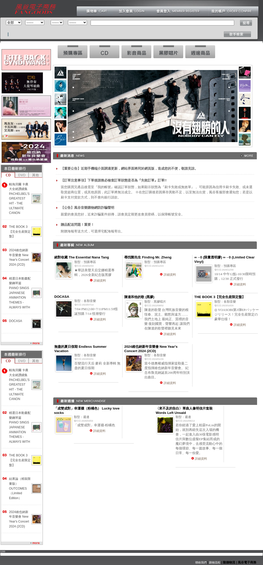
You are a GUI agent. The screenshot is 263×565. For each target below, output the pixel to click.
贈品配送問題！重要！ (77, 225)
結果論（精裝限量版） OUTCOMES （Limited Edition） (20, 488)
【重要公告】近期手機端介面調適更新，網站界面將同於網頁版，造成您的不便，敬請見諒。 (129, 168)
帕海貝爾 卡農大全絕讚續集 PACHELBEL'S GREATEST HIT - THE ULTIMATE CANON (19, 198)
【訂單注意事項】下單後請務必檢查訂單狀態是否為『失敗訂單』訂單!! (114, 180)
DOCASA (15, 321)
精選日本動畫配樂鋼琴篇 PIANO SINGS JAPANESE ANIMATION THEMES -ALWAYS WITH (20, 293)
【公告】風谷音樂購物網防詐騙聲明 (87, 208)
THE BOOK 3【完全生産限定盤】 (20, 231)
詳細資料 (100, 280)
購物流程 (214, 562)
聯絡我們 (201, 562)
